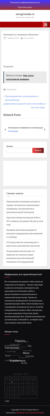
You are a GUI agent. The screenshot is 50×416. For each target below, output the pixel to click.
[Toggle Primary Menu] (46, 24)
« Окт (7, 401)
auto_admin (28, 38)
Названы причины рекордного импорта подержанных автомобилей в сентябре (24, 233)
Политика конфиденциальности (25, 2)
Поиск (9, 146)
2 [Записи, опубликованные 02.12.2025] (12, 381)
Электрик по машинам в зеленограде (25, 127)
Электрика (11, 89)
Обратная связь (25, 7)
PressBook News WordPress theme (30, 413)
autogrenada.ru (25, 14)
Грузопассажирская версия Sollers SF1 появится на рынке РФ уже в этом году (24, 221)
